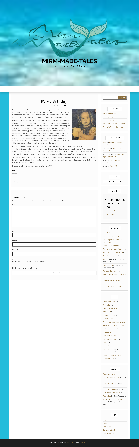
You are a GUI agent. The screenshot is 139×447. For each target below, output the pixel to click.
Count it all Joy (108, 120)
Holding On (107, 332)
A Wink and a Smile (110, 302)
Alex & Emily (107, 305)
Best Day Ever (108, 319)
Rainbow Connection (110, 271)
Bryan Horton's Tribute (111, 246)
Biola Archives (108, 233)
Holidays (22, 182)
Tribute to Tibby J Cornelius (113, 127)
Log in (105, 423)
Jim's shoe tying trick (110, 256)
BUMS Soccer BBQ (110, 389)
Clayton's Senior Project (111, 393)
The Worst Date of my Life (112, 355)
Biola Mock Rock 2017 (111, 377)
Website (15, 250)
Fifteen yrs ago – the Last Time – (115, 117)
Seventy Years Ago (110, 113)
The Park (106, 349)
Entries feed (107, 427)
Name (15, 231)
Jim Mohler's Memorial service (113, 249)
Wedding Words (109, 359)
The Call (106, 342)
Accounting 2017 (109, 374)
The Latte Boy (108, 346)
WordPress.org (108, 433)
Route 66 (113, 166)
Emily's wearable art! (110, 329)
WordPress (70, 443)
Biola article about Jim (111, 236)
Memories (30, 182)
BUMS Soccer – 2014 (110, 383)
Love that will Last (109, 336)
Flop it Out (107, 396)
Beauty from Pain (109, 315)
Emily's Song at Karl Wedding (113, 325)
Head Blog (85, 443)
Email (15, 241)
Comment (16, 204)
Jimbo (105, 259)
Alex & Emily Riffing (110, 308)
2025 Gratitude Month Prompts (114, 124)
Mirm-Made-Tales (69, 61)
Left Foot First (108, 265)
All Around (107, 312)
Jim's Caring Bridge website (113, 252)
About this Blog (110, 214)
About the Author (111, 211)
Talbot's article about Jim (112, 286)
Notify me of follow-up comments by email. (29, 261)
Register (106, 420)
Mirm (64, 106)
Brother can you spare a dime (114, 322)
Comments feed (109, 430)
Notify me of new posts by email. (25, 268)
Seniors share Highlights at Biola (114, 274)
